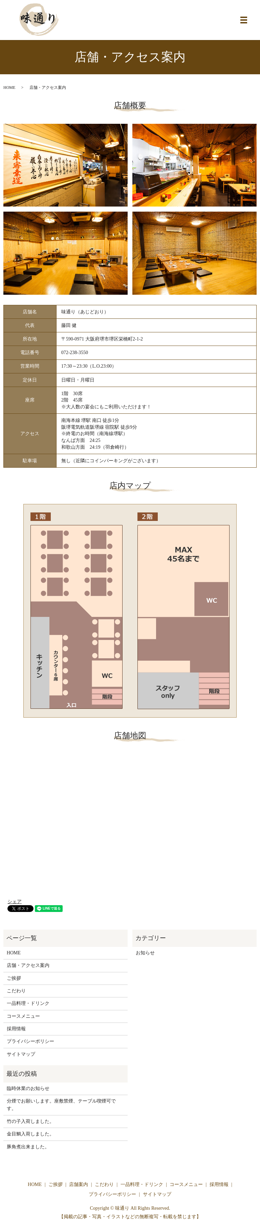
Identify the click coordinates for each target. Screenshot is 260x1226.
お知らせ (145, 952)
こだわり (16, 990)
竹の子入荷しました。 (30, 1121)
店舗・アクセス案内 (28, 965)
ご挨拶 (14, 978)
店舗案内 (78, 1184)
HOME (9, 87)
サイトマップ (21, 1054)
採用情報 (16, 1028)
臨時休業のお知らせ (28, 1088)
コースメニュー (23, 1016)
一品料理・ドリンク (28, 1003)
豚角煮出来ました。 (28, 1146)
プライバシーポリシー (30, 1041)
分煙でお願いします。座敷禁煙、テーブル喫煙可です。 (61, 1104)
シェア (14, 901)
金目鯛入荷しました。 (30, 1133)
